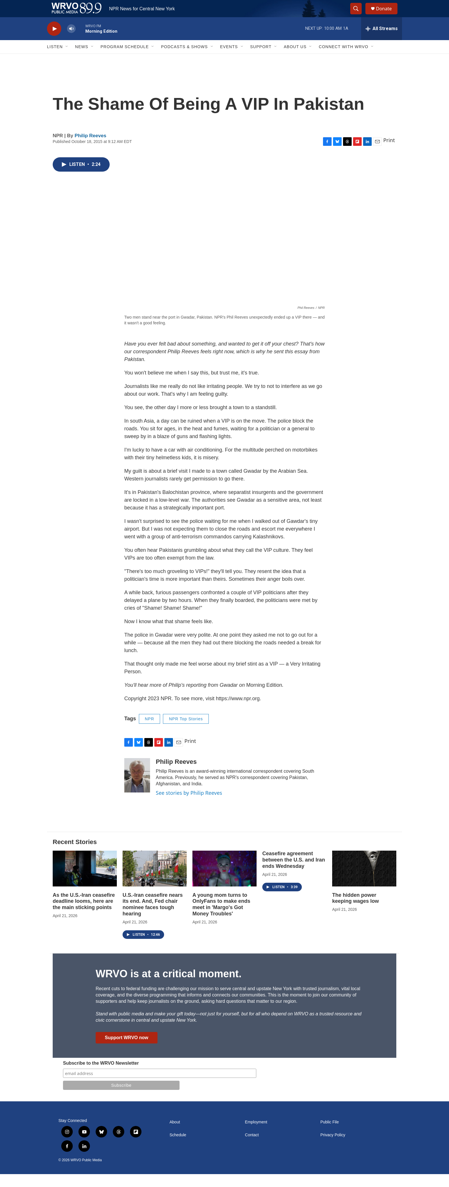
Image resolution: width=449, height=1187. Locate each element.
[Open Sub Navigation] (67, 59)
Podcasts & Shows (184, 59)
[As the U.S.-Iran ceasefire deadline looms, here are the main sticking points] (85, 881)
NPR (149, 731)
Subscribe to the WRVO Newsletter (101, 1076)
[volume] (71, 41)
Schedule (178, 1148)
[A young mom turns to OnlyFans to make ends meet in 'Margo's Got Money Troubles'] (224, 881)
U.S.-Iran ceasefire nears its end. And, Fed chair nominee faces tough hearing (153, 917)
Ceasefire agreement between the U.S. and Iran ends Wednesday (293, 873)
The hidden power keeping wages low (355, 911)
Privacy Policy (332, 1148)
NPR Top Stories (186, 731)
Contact (252, 1148)
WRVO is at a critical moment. (168, 986)
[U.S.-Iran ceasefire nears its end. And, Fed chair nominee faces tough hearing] (155, 881)
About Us (295, 59)
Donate (387, 15)
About (175, 1135)
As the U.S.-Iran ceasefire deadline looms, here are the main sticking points (84, 914)
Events (229, 59)
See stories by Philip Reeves (189, 805)
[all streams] (381, 41)
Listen (55, 59)
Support (260, 59)
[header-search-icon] (358, 15)
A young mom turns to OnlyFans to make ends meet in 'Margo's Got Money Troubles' (221, 917)
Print (389, 153)
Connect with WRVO (343, 59)
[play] (54, 41)
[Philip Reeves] (137, 788)
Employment (256, 1135)
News (81, 59)
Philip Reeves (91, 148)
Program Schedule (125, 59)
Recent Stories (75, 854)
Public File (329, 1135)
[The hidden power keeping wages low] (364, 881)
